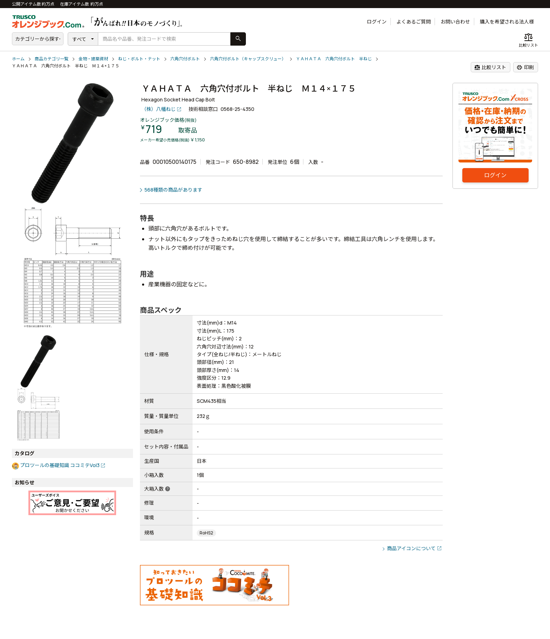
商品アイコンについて (411, 548)
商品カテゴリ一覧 (51, 59)
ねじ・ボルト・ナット (139, 59)
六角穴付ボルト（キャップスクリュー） (248, 59)
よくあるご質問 (413, 21)
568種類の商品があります (173, 189)
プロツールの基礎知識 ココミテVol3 (60, 465)
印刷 (525, 67)
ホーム (18, 59)
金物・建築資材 (93, 59)
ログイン (377, 21)
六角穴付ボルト (185, 59)
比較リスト (490, 67)
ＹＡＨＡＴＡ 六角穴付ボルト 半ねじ (334, 59)
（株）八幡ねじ (158, 109)
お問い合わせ (455, 21)
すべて (79, 39)
